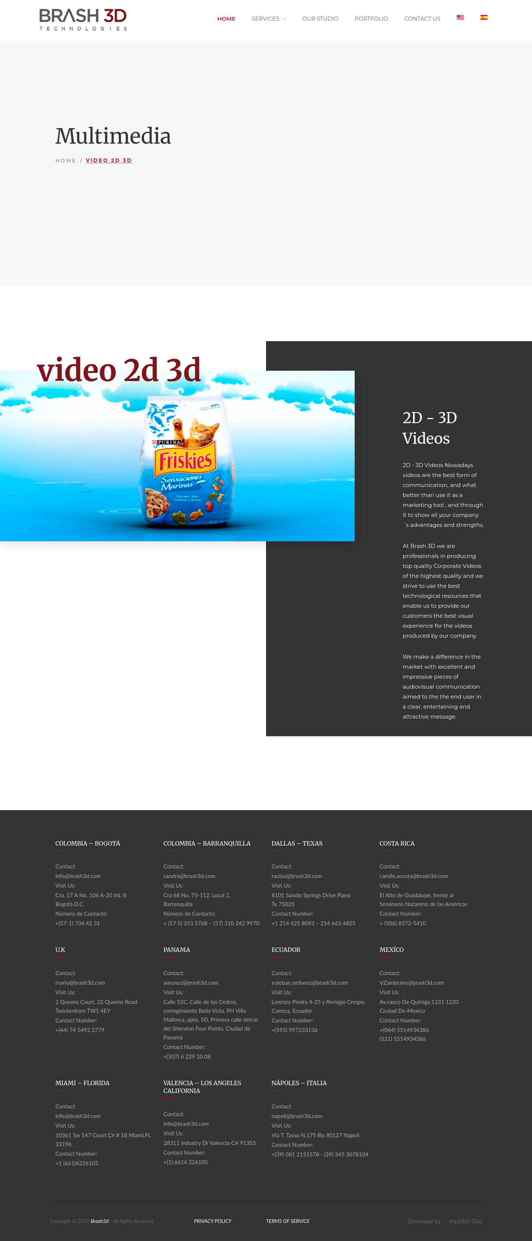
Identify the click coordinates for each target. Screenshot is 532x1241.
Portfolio (371, 18)
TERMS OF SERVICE (288, 1221)
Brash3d (100, 1221)
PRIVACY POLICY (213, 1221)
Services (265, 18)
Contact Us (422, 18)
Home (226, 18)
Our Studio (320, 18)
